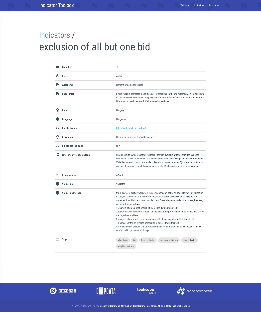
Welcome (184, 5)
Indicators (199, 5)
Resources (214, 5)
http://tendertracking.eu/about (131, 128)
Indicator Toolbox (56, 5)
